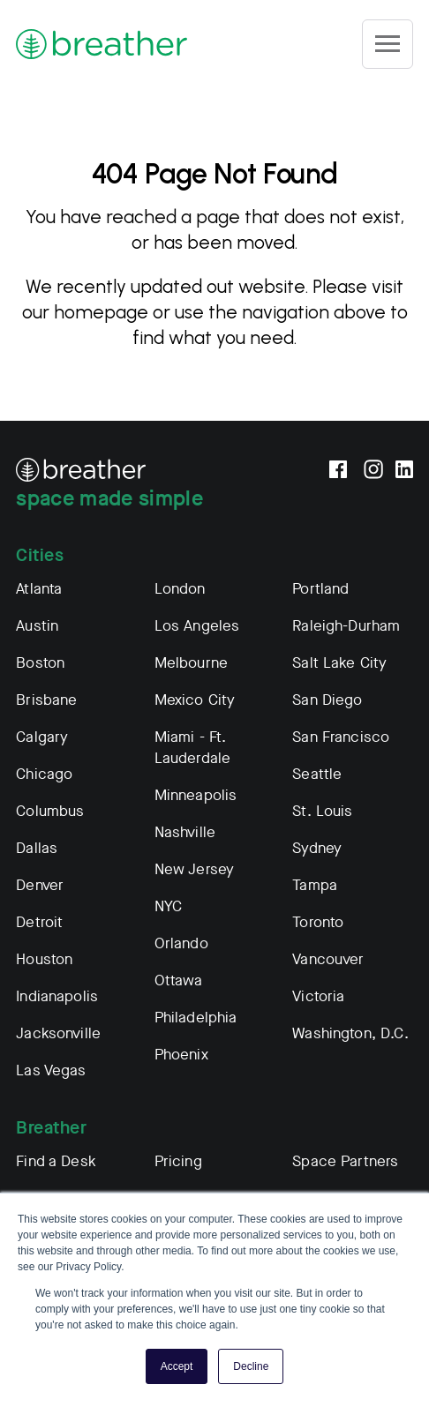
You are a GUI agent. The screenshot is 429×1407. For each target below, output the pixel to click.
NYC (168, 906)
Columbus (50, 811)
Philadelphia (195, 1017)
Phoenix (181, 1054)
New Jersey (194, 869)
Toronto (317, 922)
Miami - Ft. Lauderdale (192, 747)
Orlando (181, 943)
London (180, 589)
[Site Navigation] (387, 44)
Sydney (317, 848)
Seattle (317, 774)
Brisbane (46, 700)
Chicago (44, 774)
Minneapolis (195, 795)
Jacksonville (58, 1033)
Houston (44, 959)
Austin (37, 626)
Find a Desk (56, 1161)
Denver (40, 885)
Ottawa (178, 980)
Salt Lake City (339, 663)
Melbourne (191, 663)
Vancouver (328, 959)
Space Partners (345, 1161)
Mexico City (195, 700)
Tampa (314, 885)
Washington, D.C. (350, 1033)
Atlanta (39, 589)
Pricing (178, 1161)
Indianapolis (57, 996)
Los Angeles (197, 626)
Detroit (39, 922)
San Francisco (340, 737)
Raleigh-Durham (346, 626)
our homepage (85, 312)
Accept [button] (177, 1366)
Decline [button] (250, 1366)
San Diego (327, 700)
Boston (40, 663)
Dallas (36, 848)
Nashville (184, 832)
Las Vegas (51, 1070)
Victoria (318, 996)
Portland (320, 589)
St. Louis (322, 811)
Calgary (42, 737)
